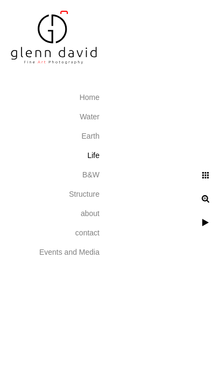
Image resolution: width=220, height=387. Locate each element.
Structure (84, 194)
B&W (91, 174)
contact (87, 232)
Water (90, 116)
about (90, 213)
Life (93, 155)
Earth (91, 136)
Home (90, 97)
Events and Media (69, 252)
